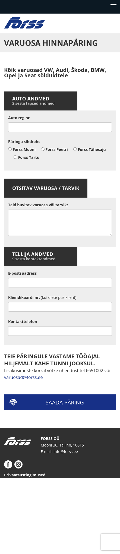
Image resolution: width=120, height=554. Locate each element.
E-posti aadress (22, 273)
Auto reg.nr (19, 117)
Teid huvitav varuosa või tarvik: (38, 204)
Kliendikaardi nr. (42, 297)
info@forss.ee (65, 451)
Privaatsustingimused (24, 474)
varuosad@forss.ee (23, 377)
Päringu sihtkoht (24, 141)
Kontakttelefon (22, 321)
